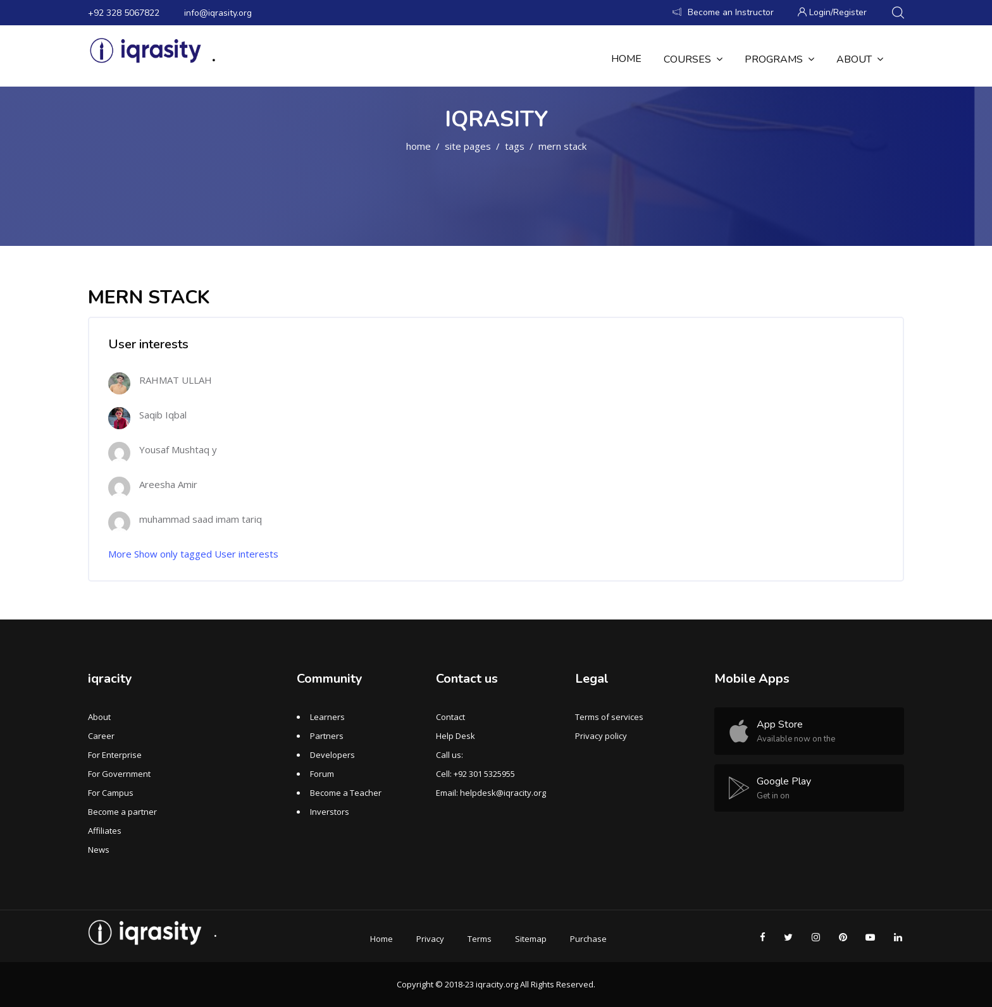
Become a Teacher (345, 792)
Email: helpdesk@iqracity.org (491, 792)
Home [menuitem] (626, 59)
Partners (327, 736)
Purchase (588, 938)
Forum (322, 773)
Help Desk (455, 736)
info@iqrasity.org (218, 13)
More (120, 553)
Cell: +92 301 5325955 (475, 773)
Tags (514, 146)
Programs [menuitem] (779, 59)
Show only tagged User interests (206, 553)
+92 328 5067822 (123, 13)
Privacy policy (601, 736)
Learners (327, 717)
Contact (450, 717)
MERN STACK (562, 146)
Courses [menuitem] (693, 59)
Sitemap (531, 938)
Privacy (430, 938)
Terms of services (609, 717)
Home (418, 146)
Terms (480, 938)
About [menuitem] (859, 59)
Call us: (449, 754)
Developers (332, 754)
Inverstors (329, 811)
